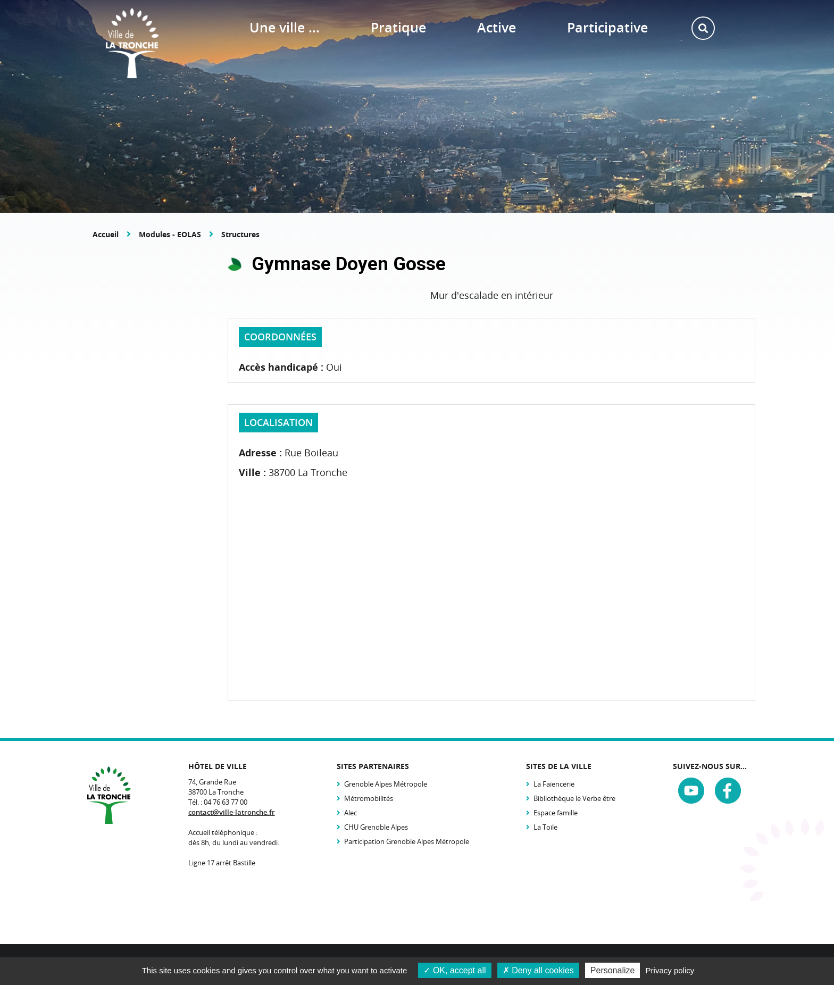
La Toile (545, 827)
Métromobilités (368, 798)
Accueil (106, 234)
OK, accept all (454, 970)
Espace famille (555, 812)
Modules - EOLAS (170, 234)
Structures (240, 234)
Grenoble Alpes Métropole (385, 784)
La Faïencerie (553, 784)
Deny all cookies (538, 970)
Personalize (612, 970)
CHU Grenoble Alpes (376, 827)
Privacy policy (670, 970)
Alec (350, 812)
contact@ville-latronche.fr (231, 812)
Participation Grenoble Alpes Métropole (406, 841)
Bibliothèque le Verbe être (574, 798)
